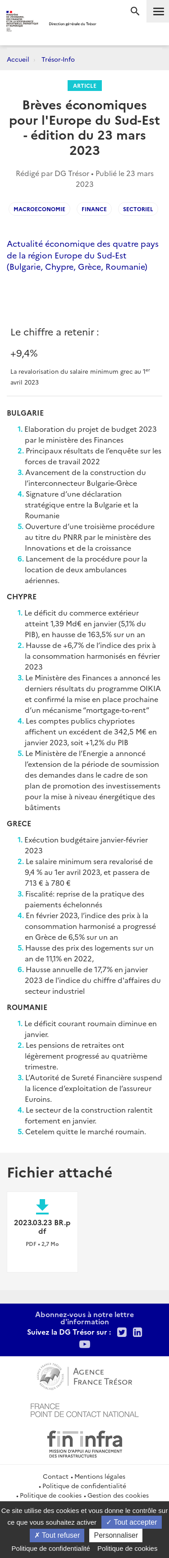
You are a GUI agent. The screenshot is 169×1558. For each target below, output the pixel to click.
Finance (94, 209)
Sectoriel (138, 209)
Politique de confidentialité (84, 1485)
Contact (56, 1476)
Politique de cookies (51, 1494)
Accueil (18, 58)
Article (84, 85)
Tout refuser (57, 1535)
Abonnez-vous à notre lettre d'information (84, 1317)
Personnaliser (116, 1535)
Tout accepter (131, 1522)
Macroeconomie (39, 209)
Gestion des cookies (118, 1494)
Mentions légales (99, 1476)
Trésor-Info (58, 58)
